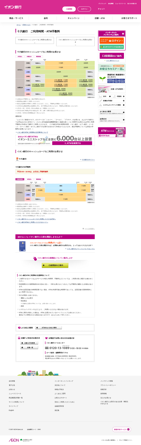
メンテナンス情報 (106, 381)
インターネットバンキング (64, 381)
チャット (101, 9)
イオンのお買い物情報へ (108, 440)
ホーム (19, 25)
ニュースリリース (120, 3)
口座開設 (69, 9)
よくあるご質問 (60, 393)
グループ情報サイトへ (125, 440)
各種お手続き (59, 389)
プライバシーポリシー (108, 385)
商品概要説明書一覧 (16, 398)
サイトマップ (13, 406)
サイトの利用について (16, 402)
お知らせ (12, 389)
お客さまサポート (61, 398)
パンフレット (102, 3)
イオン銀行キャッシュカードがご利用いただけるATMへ (36, 219)
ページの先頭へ (90, 228)
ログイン (84, 9)
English (11, 410)
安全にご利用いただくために (65, 402)
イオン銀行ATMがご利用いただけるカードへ (32, 222)
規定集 (57, 410)
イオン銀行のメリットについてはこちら (81, 249)
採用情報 (103, 393)
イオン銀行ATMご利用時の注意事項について (32, 132)
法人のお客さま (132, 3)
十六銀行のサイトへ (88, 159)
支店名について (60, 385)
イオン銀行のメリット (112, 60)
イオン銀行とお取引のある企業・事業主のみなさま (114, 402)
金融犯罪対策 (59, 406)
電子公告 (12, 385)
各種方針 (103, 389)
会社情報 (110, 3)
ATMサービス (26, 25)
